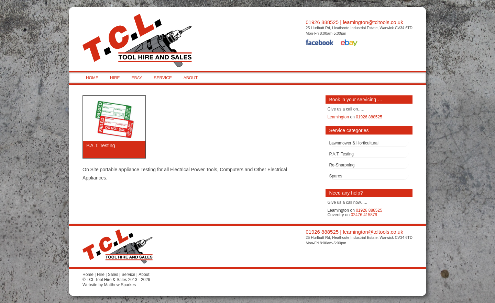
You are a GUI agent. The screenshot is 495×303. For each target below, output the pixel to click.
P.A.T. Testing (341, 154)
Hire (100, 274)
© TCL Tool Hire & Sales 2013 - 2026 (116, 279)
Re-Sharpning (341, 165)
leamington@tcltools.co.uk (373, 22)
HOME (92, 77)
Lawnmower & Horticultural (353, 143)
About (144, 274)
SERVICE (163, 77)
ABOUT (191, 77)
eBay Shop (349, 43)
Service (128, 274)
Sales (113, 274)
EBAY (136, 77)
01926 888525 (322, 22)
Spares (335, 176)
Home (88, 274)
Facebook (320, 43)
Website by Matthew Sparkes (109, 284)
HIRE (115, 77)
